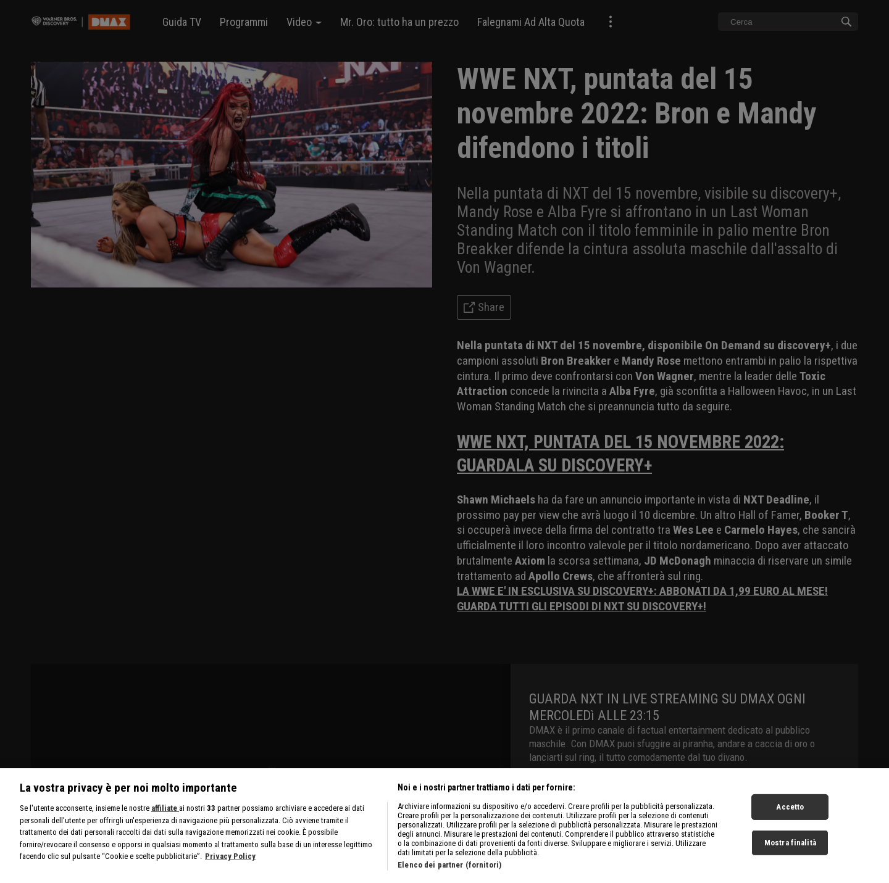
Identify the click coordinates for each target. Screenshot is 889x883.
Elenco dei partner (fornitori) (449, 875)
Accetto (790, 818)
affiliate (165, 818)
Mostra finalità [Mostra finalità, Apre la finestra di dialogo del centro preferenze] (790, 853)
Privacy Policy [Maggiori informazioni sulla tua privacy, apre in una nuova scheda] (230, 866)
